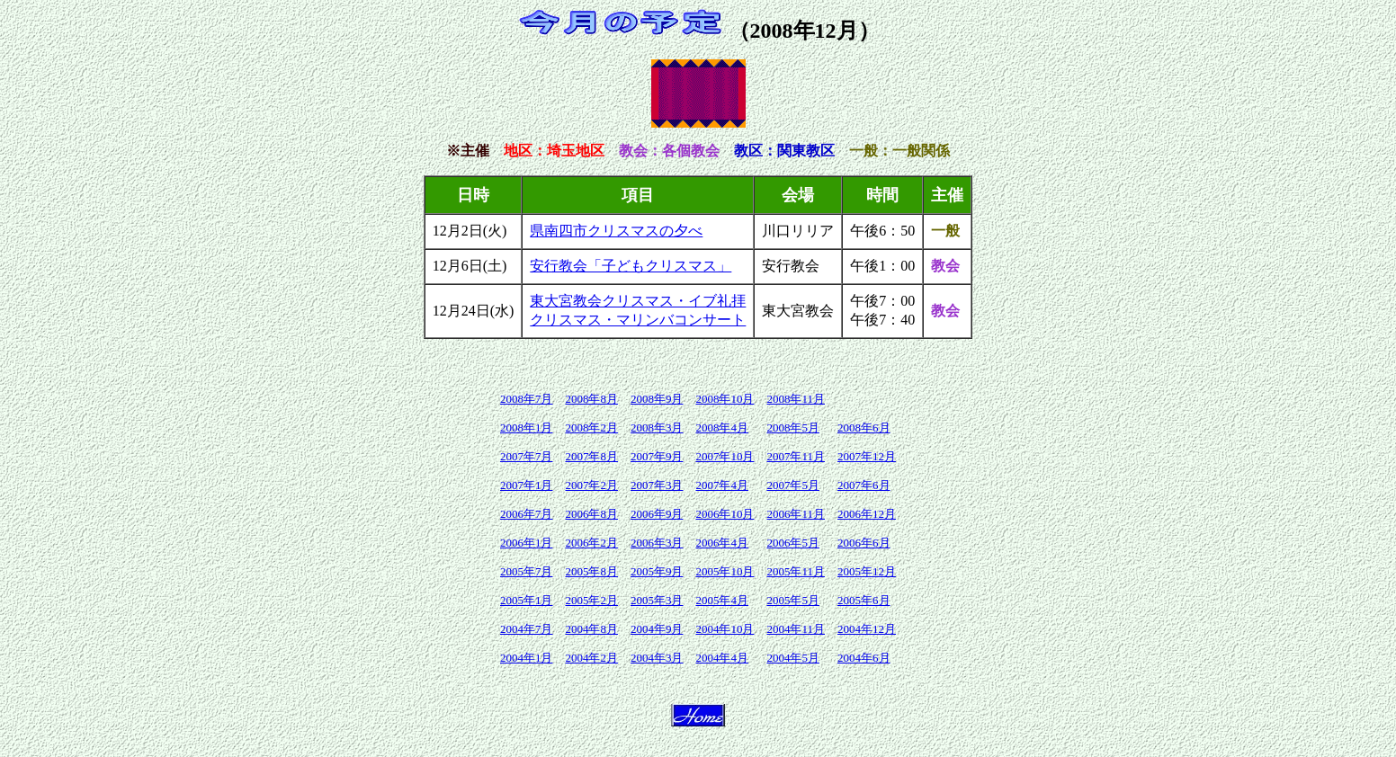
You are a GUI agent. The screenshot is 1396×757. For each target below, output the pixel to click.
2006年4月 (721, 542)
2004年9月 (657, 629)
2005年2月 (591, 600)
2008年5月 (792, 427)
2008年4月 (721, 427)
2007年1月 (526, 485)
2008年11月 (795, 398)
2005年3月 (657, 600)
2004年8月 (591, 629)
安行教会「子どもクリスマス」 (630, 265)
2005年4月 (721, 600)
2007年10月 (724, 456)
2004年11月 (795, 629)
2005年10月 (724, 571)
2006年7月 (526, 514)
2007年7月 (526, 456)
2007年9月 (657, 456)
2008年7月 (526, 398)
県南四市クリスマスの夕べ (616, 230)
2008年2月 (591, 427)
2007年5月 (792, 485)
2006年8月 (591, 514)
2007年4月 (721, 485)
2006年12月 (866, 514)
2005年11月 (795, 571)
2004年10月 (724, 629)
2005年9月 (657, 571)
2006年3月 (657, 542)
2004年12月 (866, 629)
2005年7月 (526, 571)
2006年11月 (795, 514)
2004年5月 (792, 657)
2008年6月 (863, 427)
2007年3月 (657, 485)
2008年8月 (591, 398)
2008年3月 (657, 427)
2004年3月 (657, 657)
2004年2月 (591, 657)
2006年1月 (526, 542)
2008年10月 (724, 398)
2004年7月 (526, 629)
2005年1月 (526, 600)
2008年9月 (657, 398)
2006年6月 (863, 542)
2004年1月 (526, 657)
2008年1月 (526, 427)
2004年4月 (721, 657)
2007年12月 (866, 456)
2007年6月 (863, 485)
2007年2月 (591, 485)
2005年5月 (792, 600)
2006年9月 (657, 514)
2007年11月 (795, 456)
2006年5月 (792, 542)
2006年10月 (724, 514)
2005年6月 (863, 600)
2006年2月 (591, 542)
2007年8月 (591, 456)
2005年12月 (866, 571)
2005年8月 (591, 571)
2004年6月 (863, 657)
